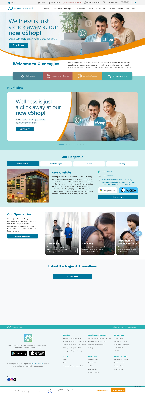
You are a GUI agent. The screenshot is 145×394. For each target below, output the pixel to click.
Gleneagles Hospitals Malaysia (73, 338)
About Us (116, 327)
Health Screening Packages (97, 341)
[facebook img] (122, 2)
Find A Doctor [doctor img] (54, 2)
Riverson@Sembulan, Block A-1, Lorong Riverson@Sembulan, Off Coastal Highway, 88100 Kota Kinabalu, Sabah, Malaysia (116, 182)
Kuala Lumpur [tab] (56, 164)
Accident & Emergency (121, 344)
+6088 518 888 (105, 176)
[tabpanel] (72, 185)
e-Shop (90, 348)
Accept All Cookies (118, 391)
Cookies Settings (102, 391)
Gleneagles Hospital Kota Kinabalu (74, 341)
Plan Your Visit (119, 363)
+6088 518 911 (105, 171)
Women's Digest (93, 372)
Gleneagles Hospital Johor (72, 348)
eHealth (116, 351)
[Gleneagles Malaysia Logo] (15, 327)
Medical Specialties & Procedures (99, 338)
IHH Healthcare (37, 364)
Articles (90, 366)
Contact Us (132, 327)
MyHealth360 (118, 348)
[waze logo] (128, 190)
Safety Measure (119, 369)
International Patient (121, 359)
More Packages (72, 276)
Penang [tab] (122, 164)
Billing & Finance (119, 366)
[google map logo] (107, 190)
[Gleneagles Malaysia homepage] (20, 8)
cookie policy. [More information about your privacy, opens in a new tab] (48, 392)
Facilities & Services (120, 341)
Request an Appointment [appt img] (72, 2)
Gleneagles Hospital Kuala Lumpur (74, 344)
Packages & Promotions (96, 344)
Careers (123, 327)
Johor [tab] (89, 164)
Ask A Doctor (131, 9)
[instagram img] (125, 2)
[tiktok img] (127, 2)
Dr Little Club (92, 369)
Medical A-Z (92, 363)
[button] (61, 144)
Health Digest (92, 359)
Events (65, 359)
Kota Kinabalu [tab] (23, 164)
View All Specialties (23, 236)
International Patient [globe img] (92, 2)
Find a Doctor (118, 338)
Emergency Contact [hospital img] (110, 2)
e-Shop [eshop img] (42, 2)
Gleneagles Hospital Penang (72, 351)
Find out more (118, 197)
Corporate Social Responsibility (73, 366)
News (64, 363)
